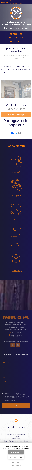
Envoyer (16, 405)
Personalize (16, 462)
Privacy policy (16, 466)
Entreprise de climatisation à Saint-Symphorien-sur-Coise (16, 2)
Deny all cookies (16, 457)
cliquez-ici (12, 400)
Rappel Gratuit (16, 41)
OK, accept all (16, 452)
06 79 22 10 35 (16, 34)
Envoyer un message (16, 115)
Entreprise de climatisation (13, 57)
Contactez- (16, 38)
